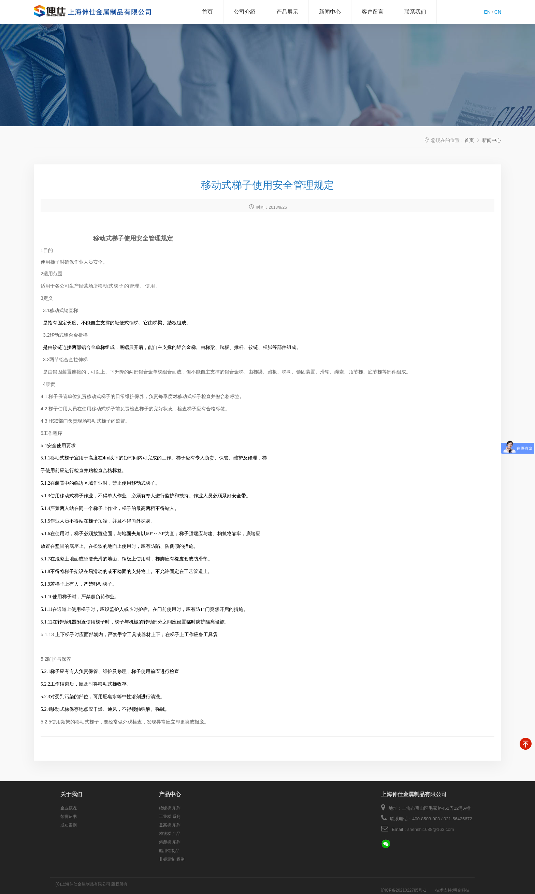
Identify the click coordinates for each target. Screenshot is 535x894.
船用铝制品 (169, 850)
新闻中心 (330, 12)
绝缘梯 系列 (169, 808)
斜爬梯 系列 (169, 842)
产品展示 (287, 12)
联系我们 (415, 12)
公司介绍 (245, 12)
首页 (207, 12)
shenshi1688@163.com (430, 829)
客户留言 (373, 12)
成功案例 (68, 825)
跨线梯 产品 (169, 833)
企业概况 (68, 808)
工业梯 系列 (169, 816)
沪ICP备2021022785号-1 (404, 884)
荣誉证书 (68, 816)
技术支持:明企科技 (452, 884)
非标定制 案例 (172, 859)
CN (497, 12)
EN (487, 12)
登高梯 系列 (169, 825)
